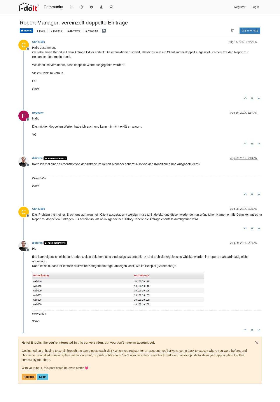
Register (29, 376)
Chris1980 (38, 41)
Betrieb (26, 30)
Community (53, 7)
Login (42, 376)
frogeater (38, 112)
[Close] (257, 343)
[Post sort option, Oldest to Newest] (232, 31)
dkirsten (37, 158)
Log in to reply (250, 30)
